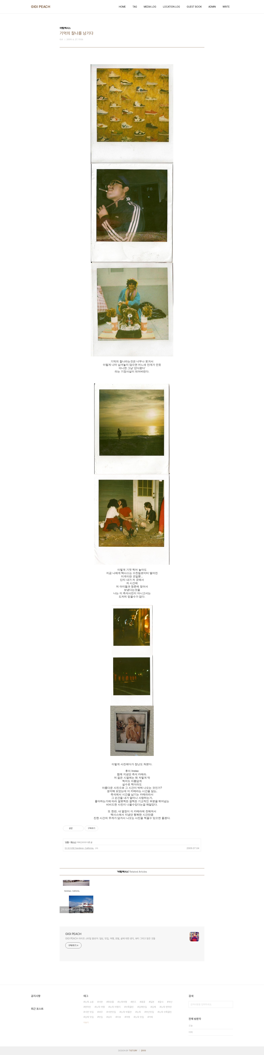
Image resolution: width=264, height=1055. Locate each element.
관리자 (143, 1050)
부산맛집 (150, 1012)
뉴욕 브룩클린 (165, 1012)
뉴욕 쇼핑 (89, 1002)
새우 (101, 1012)
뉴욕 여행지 (115, 1007)
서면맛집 (112, 1012)
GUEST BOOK (194, 6)
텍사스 (73, 842)
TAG (135, 6)
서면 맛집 (89, 1012)
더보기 (86, 1022)
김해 (154, 1007)
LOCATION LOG (171, 6)
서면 (101, 1002)
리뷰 (119, 1017)
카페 (151, 1017)
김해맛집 (143, 1007)
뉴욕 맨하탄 (166, 1007)
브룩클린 (130, 1007)
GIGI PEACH (40, 7)
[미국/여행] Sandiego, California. (79, 848)
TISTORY (133, 1050)
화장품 (111, 1002)
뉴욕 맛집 (139, 1017)
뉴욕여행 (123, 1002)
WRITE (226, 6)
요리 (110, 1017)
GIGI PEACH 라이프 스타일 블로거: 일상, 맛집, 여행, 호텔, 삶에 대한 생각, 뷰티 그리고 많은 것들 (110, 938)
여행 (67, 842)
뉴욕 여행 (100, 1007)
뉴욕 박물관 (126, 1012)
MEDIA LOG (150, 6)
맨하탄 (88, 1007)
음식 (161, 1002)
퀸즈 (134, 1002)
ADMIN (212, 6)
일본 (152, 1002)
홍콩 (143, 1002)
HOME (122, 6)
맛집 (101, 1017)
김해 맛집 (89, 1017)
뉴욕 (139, 1012)
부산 (170, 1002)
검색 (229, 1004)
